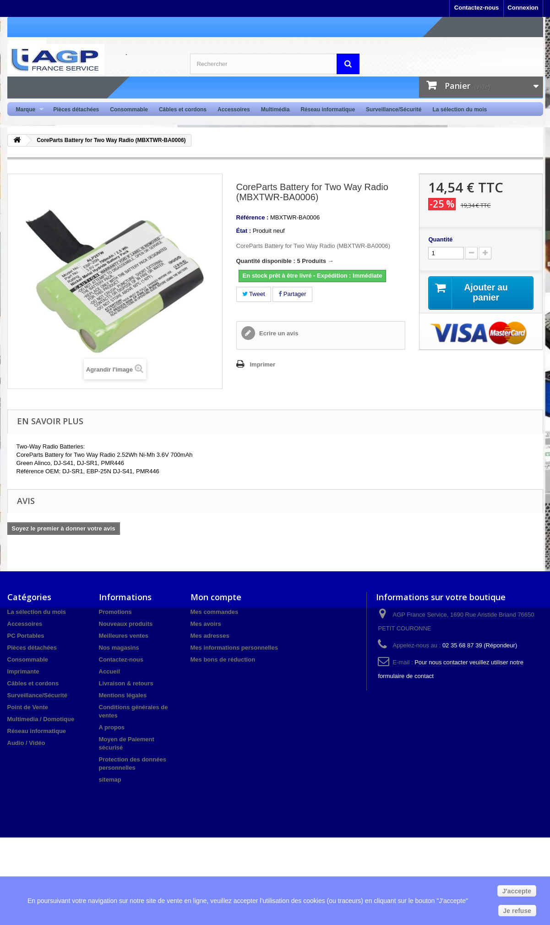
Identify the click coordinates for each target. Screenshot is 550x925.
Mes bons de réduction (223, 659)
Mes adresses (210, 635)
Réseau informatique (327, 109)
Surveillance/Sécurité (393, 109)
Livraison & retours (126, 683)
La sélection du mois (459, 109)
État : (243, 230)
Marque (27, 109)
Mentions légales (123, 695)
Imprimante (23, 671)
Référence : (252, 217)
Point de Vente (28, 707)
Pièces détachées (76, 109)
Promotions (115, 611)
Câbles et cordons (183, 109)
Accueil (109, 671)
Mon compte (216, 596)
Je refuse (517, 910)
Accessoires (234, 109)
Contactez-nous (476, 7)
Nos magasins (119, 647)
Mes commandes (215, 611)
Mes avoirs (206, 623)
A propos (112, 727)
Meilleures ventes (123, 635)
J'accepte (516, 891)
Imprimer (263, 364)
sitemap (110, 779)
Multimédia (275, 109)
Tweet (253, 293)
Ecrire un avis (278, 333)
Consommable (129, 109)
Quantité (440, 239)
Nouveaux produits (126, 623)
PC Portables (25, 635)
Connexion (522, 7)
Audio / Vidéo (26, 742)
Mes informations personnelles (234, 647)
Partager (292, 293)
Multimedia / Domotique (41, 719)
